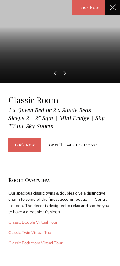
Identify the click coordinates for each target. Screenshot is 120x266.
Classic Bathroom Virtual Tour (35, 243)
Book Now (89, 7)
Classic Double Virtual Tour (32, 222)
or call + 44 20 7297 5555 (73, 145)
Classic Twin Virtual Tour (30, 232)
